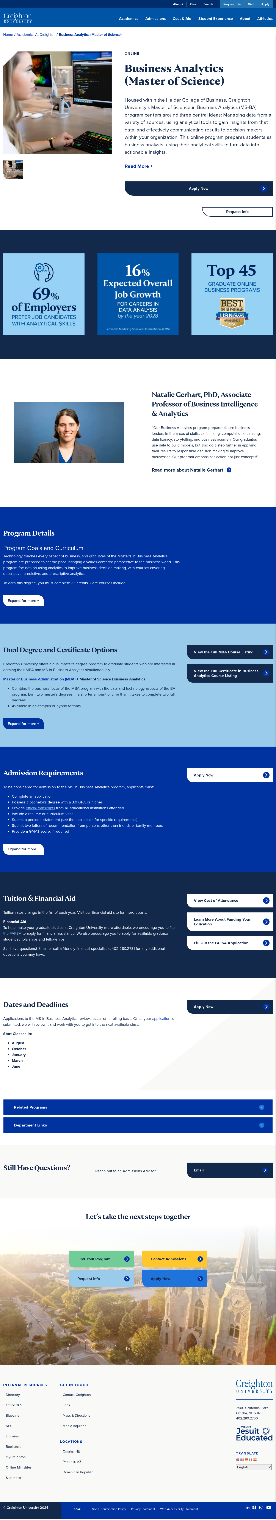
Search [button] (208, 4)
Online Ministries (18, 1467)
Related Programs (30, 1108)
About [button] (245, 18)
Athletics (265, 18)
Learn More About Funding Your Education (222, 922)
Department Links (30, 1126)
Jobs (66, 1405)
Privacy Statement (143, 1509)
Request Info (232, 4)
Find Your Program (93, 1259)
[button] (139, 166)
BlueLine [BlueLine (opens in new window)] (12, 1415)
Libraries (12, 1436)
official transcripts (40, 808)
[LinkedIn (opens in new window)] (247, 1508)
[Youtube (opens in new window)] (269, 1508)
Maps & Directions (76, 1415)
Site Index (13, 1478)
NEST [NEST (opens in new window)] (10, 1426)
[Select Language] (254, 1467)
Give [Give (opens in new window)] (193, 4)
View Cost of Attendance (216, 901)
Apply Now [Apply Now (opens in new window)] (203, 776)
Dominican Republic (78, 1472)
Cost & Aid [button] (182, 18)
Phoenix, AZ (72, 1462)
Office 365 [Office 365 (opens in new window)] (14, 1405)
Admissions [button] (155, 18)
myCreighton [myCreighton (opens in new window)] (16, 1457)
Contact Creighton (77, 1395)
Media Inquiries (74, 1426)
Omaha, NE (71, 1451)
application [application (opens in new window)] (161, 1019)
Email (42, 949)
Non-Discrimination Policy (109, 1509)
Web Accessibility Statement (179, 1509)
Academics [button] (128, 18)
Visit (251, 4)
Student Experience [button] (215, 18)
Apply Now (199, 189)
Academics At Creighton (36, 34)
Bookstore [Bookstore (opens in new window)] (13, 1447)
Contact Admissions (168, 1259)
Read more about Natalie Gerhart (187, 470)
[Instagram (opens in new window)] (261, 1508)
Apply (265, 4)
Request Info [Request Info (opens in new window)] (88, 1279)
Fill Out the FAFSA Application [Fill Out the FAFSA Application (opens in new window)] (221, 943)
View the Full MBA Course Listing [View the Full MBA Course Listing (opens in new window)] (224, 653)
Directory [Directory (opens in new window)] (13, 1395)
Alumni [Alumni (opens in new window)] (178, 4)
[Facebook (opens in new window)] (254, 1508)
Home (8, 34)
